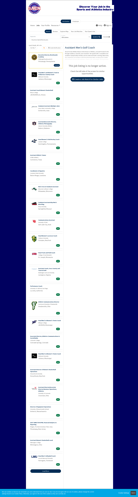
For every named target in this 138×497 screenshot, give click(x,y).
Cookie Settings (123, 493)
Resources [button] (55, 25)
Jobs (38, 25)
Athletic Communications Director (48, 302)
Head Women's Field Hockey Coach (48, 139)
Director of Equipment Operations (40, 407)
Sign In (108, 25)
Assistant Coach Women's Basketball (41, 90)
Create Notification (54, 48)
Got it (133, 493)
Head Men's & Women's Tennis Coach (49, 320)
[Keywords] (45, 37)
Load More (45, 471)
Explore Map (64, 31)
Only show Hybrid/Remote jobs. (39, 40)
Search (48, 31)
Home (32, 25)
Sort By (32, 48)
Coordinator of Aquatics (37, 171)
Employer (76, 21)
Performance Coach (36, 286)
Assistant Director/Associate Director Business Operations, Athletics (47, 389)
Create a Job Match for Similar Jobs (87, 79)
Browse (55, 31)
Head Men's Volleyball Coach (47, 456)
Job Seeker (65, 21)
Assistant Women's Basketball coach (41, 440)
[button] (107, 37)
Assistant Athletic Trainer (38, 155)
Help (99, 25)
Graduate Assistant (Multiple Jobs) (49, 106)
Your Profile (45, 25)
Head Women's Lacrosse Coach (47, 236)
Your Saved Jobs (90, 31)
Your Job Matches (76, 31)
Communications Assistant (46, 220)
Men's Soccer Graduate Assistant (48, 187)
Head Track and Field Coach (46, 253)
